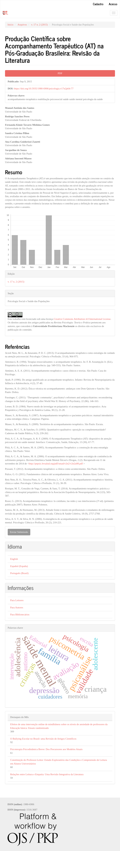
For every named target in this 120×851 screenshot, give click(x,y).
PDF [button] (60, 73)
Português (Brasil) (19, 573)
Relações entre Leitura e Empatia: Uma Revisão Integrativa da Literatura (47, 774)
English (14, 559)
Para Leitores (17, 600)
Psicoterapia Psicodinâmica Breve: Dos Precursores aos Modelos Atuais (46, 749)
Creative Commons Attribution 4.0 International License (82, 319)
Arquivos (22, 24)
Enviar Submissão (19, 532)
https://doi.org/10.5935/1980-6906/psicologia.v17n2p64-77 (43, 88)
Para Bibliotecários (19, 614)
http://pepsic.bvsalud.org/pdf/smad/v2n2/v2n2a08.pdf (56, 463)
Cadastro (98, 3)
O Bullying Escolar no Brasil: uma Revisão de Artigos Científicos (43, 738)
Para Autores (16, 607)
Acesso (113, 3)
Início (10, 24)
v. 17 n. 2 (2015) (39, 24)
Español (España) (19, 566)
